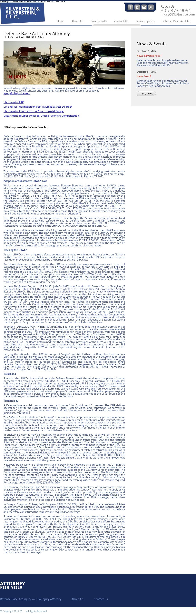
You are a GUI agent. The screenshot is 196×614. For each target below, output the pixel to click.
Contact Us (121, 21)
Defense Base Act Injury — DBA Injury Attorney (30, 599)
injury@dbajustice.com (17, 93)
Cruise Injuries (145, 21)
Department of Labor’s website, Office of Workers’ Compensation (41, 115)
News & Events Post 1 (149, 55)
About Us (77, 21)
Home (60, 21)
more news (146, 93)
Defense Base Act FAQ (176, 21)
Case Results (99, 21)
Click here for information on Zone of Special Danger (34, 111)
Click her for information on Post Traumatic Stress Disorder (38, 106)
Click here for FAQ (14, 102)
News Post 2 (144, 76)
